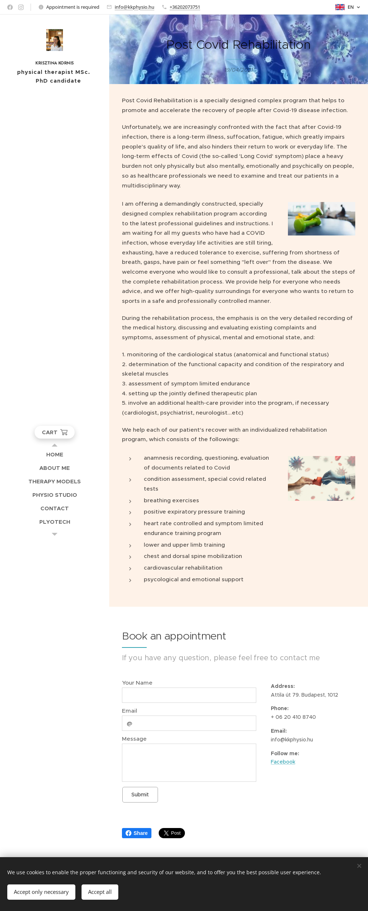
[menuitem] (54, 454)
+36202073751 (185, 7)
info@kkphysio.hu (134, 7)
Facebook (283, 761)
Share (137, 833)
